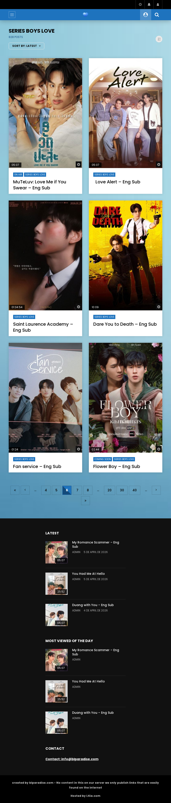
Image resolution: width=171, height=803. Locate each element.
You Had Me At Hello (88, 573)
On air (18, 174)
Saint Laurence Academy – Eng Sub (43, 327)
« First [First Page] (14, 490)
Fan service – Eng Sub (37, 466)
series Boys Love (35, 174)
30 (122, 490)
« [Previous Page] (25, 490)
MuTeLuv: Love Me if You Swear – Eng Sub (39, 185)
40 (134, 490)
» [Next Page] (156, 490)
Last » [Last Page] (85, 500)
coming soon (102, 459)
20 (110, 490)
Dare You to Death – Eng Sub (125, 324)
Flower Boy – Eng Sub (116, 466)
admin (76, 552)
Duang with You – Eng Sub (93, 605)
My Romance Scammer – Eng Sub (95, 544)
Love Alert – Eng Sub (116, 182)
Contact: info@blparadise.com (71, 759)
